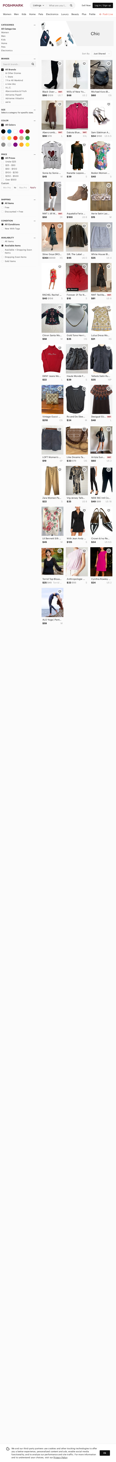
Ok (104, 1453)
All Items (7, 203)
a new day (8, 84)
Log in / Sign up (103, 5)
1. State (7, 76)
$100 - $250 (9, 172)
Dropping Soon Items (13, 257)
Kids (3, 39)
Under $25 (8, 161)
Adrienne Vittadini (12, 98)
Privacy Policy (60, 1457)
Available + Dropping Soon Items (16, 251)
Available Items (11, 245)
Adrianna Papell (11, 94)
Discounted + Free (12, 211)
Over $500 (9, 179)
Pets (3, 47)
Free (5, 207)
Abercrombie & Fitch (14, 91)
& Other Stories (11, 73)
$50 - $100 (9, 168)
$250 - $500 (10, 176)
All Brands (8, 69)
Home (4, 43)
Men (3, 36)
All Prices (8, 158)
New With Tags (10, 228)
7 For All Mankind (12, 80)
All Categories (8, 28)
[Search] (58, 5)
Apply (33, 187)
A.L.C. (6, 87)
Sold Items (8, 261)
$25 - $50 (8, 165)
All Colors (8, 124)
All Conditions (10, 224)
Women (5, 32)
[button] (38, 5)
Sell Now (86, 5)
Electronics (7, 50)
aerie (6, 102)
